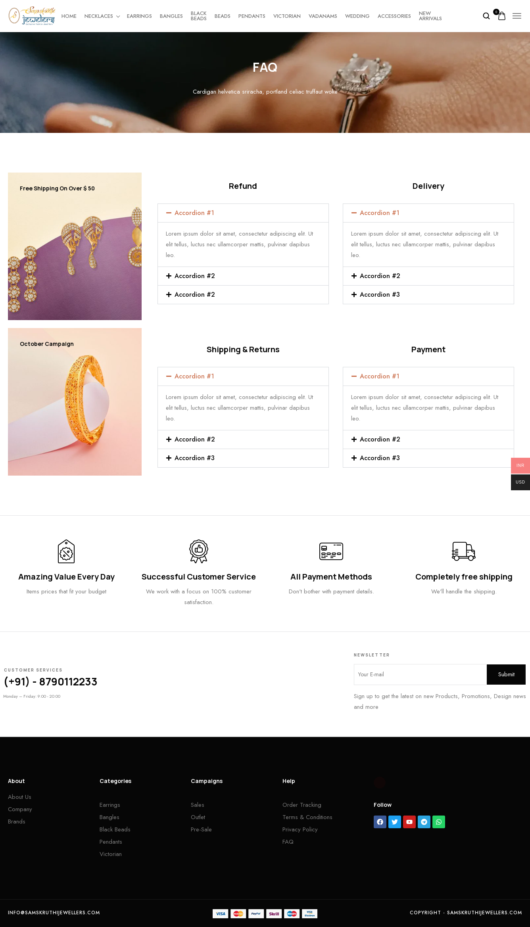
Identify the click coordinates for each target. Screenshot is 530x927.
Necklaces (101, 16)
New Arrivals (430, 16)
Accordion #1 (194, 212)
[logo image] (32, 15)
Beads (222, 16)
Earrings (139, 16)
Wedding (357, 16)
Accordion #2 (195, 275)
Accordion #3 (380, 294)
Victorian (287, 16)
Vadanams (323, 16)
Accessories (394, 16)
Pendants (251, 16)
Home (69, 16)
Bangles (171, 16)
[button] (243, 213)
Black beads (199, 16)
